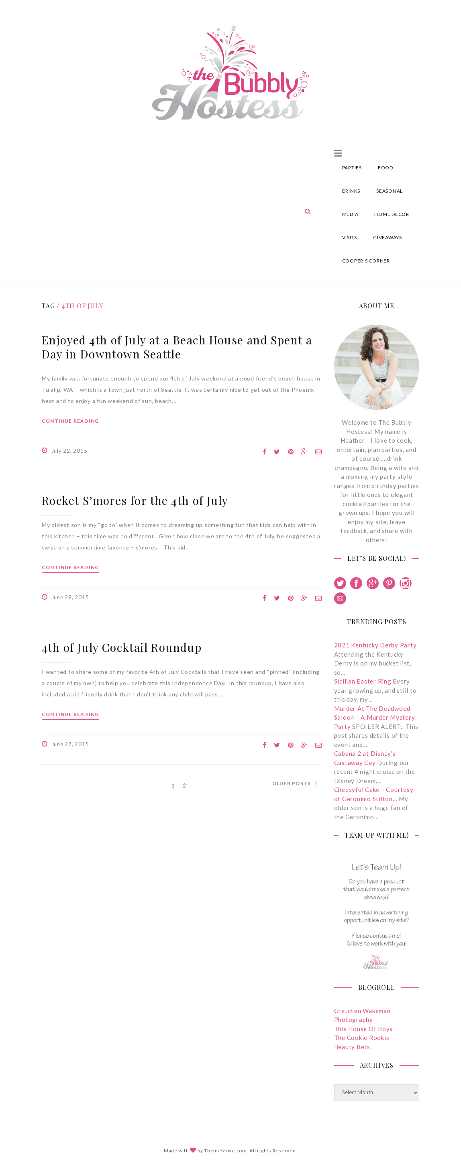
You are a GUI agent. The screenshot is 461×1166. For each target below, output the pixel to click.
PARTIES (352, 168)
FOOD (385, 168)
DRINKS (351, 191)
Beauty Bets (352, 1046)
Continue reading (70, 421)
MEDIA (350, 214)
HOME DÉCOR (391, 214)
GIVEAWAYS (387, 237)
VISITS (349, 237)
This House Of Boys (363, 1028)
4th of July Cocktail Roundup (122, 647)
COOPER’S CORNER (366, 261)
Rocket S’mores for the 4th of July (135, 500)
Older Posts (291, 783)
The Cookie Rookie (362, 1037)
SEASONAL (389, 191)
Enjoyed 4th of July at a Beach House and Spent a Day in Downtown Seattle (177, 346)
